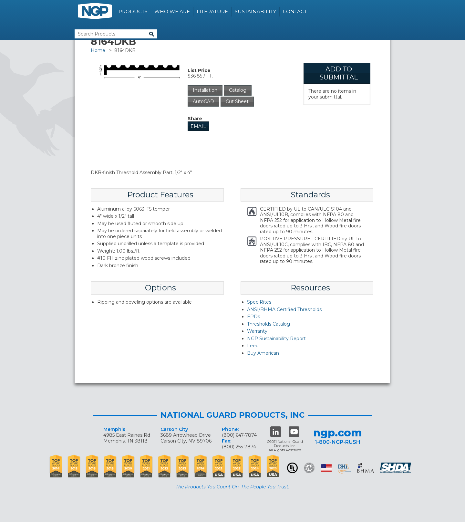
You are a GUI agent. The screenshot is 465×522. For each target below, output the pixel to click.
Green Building (309, 468)
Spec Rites (259, 302)
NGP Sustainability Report (276, 338)
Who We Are (172, 11)
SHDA (396, 468)
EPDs (253, 316)
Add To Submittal (338, 73)
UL (292, 468)
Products (133, 11)
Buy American (263, 353)
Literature (212, 11)
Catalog (237, 90)
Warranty (257, 331)
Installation (205, 90)
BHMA (365, 468)
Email (198, 126)
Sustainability (255, 11)
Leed (253, 346)
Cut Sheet (237, 101)
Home (98, 50)
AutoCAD (203, 101)
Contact (295, 11)
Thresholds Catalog (268, 324)
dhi (344, 469)
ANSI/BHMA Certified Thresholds (284, 309)
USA (326, 468)
